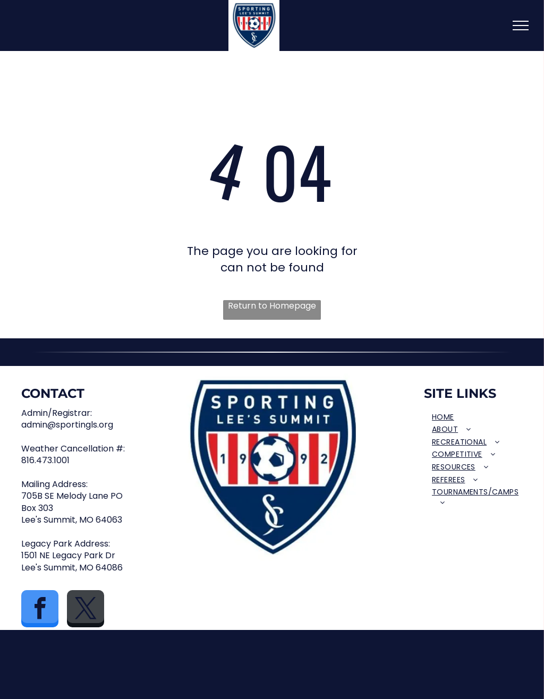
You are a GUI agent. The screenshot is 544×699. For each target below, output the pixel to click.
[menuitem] (475, 417)
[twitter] (85, 610)
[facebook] (39, 610)
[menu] (520, 25)
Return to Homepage (272, 306)
